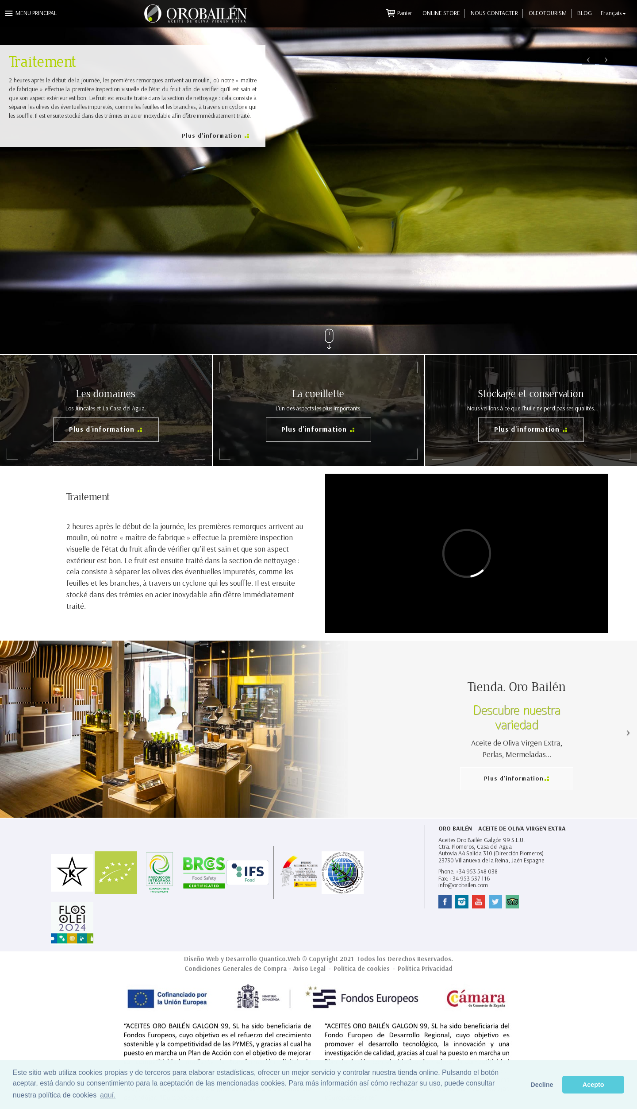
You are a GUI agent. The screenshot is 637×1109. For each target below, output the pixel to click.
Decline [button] (541, 1084)
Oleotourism (548, 13)
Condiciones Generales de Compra (235, 969)
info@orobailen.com (463, 885)
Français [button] (613, 13)
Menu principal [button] (36, 13)
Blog (584, 13)
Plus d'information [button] (213, 135)
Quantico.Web (279, 959)
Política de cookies (362, 969)
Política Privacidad (425, 969)
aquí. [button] (108, 1095)
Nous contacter (494, 13)
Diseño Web (201, 959)
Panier (405, 13)
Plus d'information (103, 429)
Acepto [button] (593, 1084)
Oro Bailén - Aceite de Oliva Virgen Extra (502, 828)
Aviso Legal (309, 969)
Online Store (441, 13)
